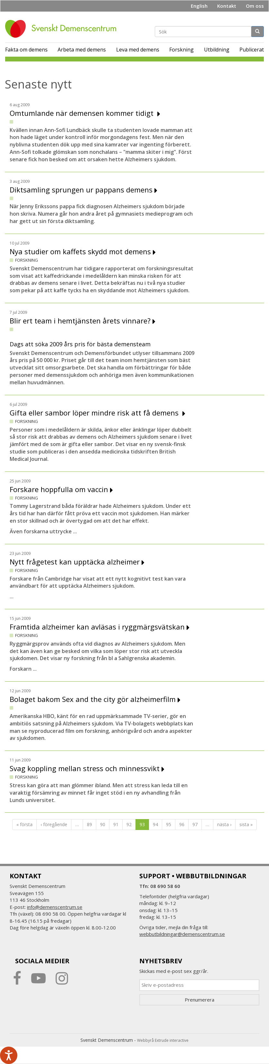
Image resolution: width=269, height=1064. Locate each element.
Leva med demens (137, 49)
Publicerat (251, 49)
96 (181, 824)
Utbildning (216, 49)
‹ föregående (54, 824)
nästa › (224, 824)
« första (24, 824)
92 (129, 824)
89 (89, 824)
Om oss (255, 6)
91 (115, 824)
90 (102, 824)
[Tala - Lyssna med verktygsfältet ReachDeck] (8, 1055)
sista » (246, 824)
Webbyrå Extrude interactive (163, 1040)
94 (155, 824)
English (199, 6)
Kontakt (226, 6)
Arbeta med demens (82, 49)
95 (168, 824)
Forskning (181, 49)
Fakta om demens (26, 49)
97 (195, 824)
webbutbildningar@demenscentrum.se (182, 934)
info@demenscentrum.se (54, 907)
